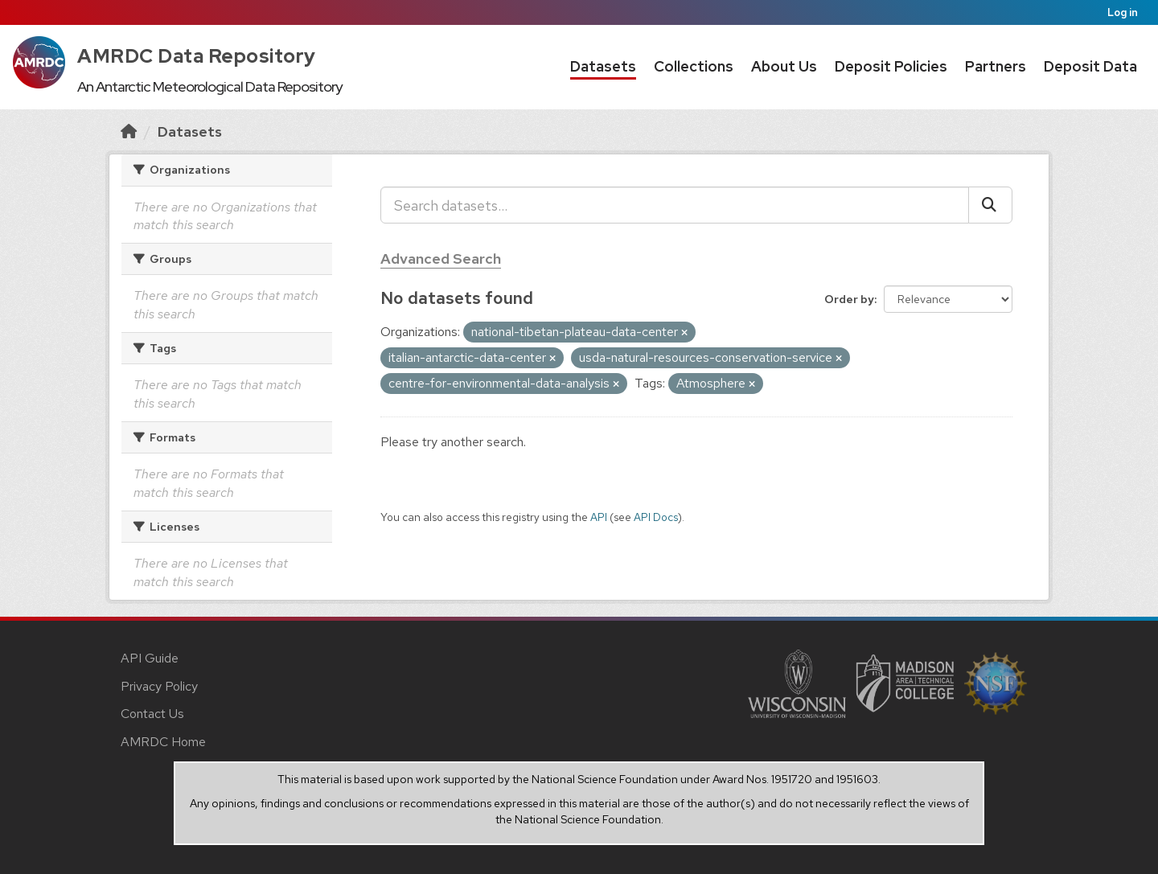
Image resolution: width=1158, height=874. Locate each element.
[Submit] (990, 205)
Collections (693, 66)
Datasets (603, 66)
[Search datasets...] (674, 205)
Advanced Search (440, 258)
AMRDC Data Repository (196, 55)
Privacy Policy (159, 686)
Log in (1122, 12)
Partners (995, 66)
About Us (784, 66)
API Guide (150, 658)
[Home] (129, 131)
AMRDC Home (163, 741)
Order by (849, 299)
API (598, 517)
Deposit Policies (891, 66)
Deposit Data (1090, 66)
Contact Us (152, 713)
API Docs (656, 517)
